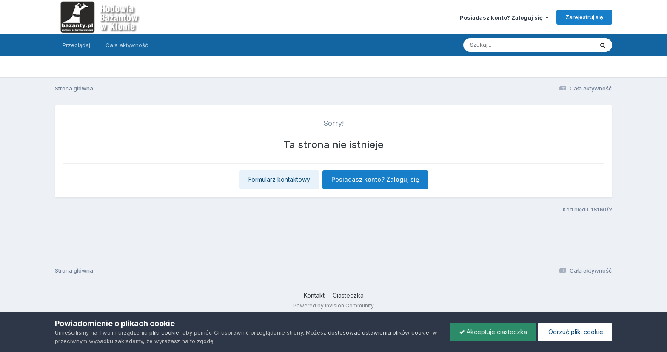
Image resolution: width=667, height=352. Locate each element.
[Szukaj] (507, 45)
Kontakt (314, 295)
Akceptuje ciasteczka (493, 331)
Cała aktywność (126, 45)
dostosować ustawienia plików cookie (378, 332)
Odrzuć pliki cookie (575, 331)
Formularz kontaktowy (279, 179)
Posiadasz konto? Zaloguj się (504, 17)
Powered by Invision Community (333, 305)
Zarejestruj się (584, 17)
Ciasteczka (348, 295)
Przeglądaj (76, 45)
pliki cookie (164, 332)
